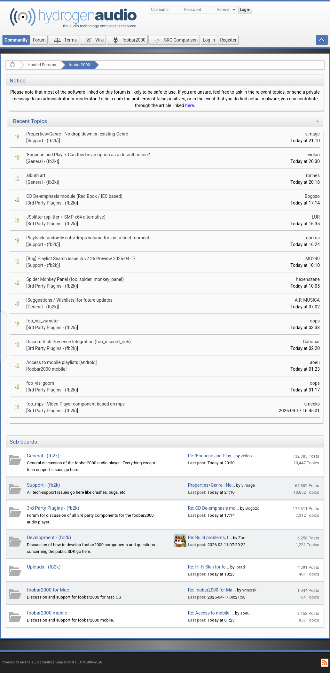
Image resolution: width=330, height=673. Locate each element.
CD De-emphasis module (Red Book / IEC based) (74, 196)
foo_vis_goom (40, 383)
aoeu (315, 362)
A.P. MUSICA (307, 300)
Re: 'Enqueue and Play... (211, 455)
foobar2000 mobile (46, 369)
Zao (241, 537)
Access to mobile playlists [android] (61, 362)
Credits (47, 662)
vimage (312, 133)
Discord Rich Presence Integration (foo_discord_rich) (78, 341)
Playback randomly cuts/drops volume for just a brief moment (87, 237)
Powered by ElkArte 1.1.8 (20, 662)
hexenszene (308, 279)
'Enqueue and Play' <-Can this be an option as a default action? (88, 154)
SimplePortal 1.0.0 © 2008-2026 (78, 662)
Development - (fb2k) (49, 537)
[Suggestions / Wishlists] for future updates (69, 300)
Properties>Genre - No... (211, 485)
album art (35, 175)
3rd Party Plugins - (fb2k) (52, 202)
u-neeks (312, 403)
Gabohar (311, 341)
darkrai (313, 237)
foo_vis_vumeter (42, 320)
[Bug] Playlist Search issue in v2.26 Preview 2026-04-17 (81, 258)
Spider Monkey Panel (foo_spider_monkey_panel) (75, 279)
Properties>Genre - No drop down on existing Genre (77, 133)
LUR (316, 217)
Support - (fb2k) (43, 140)
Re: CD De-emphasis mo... (213, 508)
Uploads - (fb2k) (43, 567)
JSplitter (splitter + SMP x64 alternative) (66, 217)
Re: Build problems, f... (210, 537)
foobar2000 (79, 64)
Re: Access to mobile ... (211, 612)
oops (315, 320)
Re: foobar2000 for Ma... (212, 589)
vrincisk (249, 590)
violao (314, 154)
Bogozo (312, 196)
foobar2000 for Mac (48, 590)
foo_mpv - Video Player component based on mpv (75, 403)
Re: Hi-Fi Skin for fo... (208, 566)
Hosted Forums (42, 64)
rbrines (313, 175)
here (189, 105)
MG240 (312, 258)
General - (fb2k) (43, 161)
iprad (240, 567)
